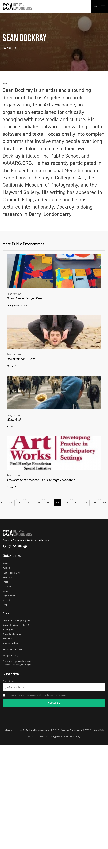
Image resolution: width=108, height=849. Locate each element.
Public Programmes (12, 572)
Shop (5, 604)
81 (20, 502)
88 (85, 502)
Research (7, 577)
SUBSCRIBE (54, 702)
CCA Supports (9, 586)
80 (10, 502)
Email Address (9, 681)
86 (66, 502)
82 (29, 502)
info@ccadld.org (10, 655)
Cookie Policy (74, 736)
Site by (99, 730)
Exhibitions (8, 568)
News (5, 590)
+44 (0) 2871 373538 (12, 649)
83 (38, 502)
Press (5, 581)
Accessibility (8, 600)
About (5, 563)
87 (76, 502)
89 (95, 502)
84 (48, 502)
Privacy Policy (62, 736)
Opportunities (9, 595)
